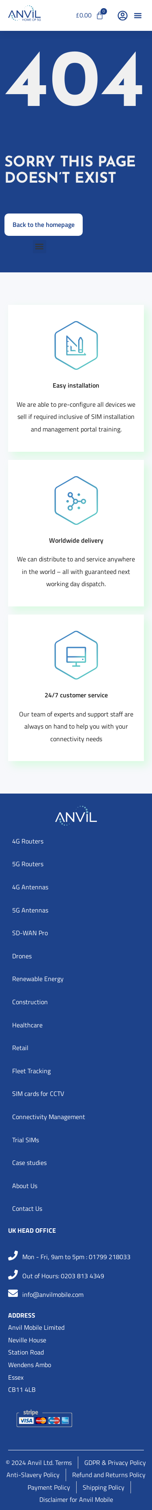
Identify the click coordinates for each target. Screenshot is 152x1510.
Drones (22, 956)
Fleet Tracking (31, 1071)
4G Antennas (30, 887)
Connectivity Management (48, 1117)
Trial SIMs (25, 1140)
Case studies (29, 1162)
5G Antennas (30, 910)
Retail (20, 1048)
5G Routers (27, 864)
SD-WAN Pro (30, 933)
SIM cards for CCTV (38, 1093)
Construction (30, 1002)
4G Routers (27, 841)
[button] (138, 15)
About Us (24, 1186)
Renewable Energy (38, 979)
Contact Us (27, 1208)
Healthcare (27, 1025)
